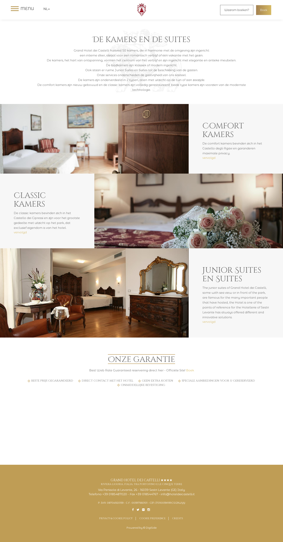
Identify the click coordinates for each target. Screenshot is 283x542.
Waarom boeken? (236, 10)
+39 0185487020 (114, 494)
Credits (177, 518)
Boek (263, 10)
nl (46, 9)
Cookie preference (152, 518)
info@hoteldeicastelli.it (178, 494)
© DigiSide (150, 527)
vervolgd (208, 158)
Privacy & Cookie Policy (116, 518)
